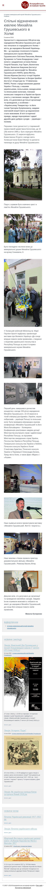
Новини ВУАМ (11, 811)
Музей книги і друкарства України (22, 847)
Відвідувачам (11, 622)
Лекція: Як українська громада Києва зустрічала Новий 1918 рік (20, 793)
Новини (6, 16)
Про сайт (39, 887)
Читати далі (7, 725)
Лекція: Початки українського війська (20, 830)
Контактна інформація (23, 889)
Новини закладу (13, 639)
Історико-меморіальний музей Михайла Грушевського (22, 14)
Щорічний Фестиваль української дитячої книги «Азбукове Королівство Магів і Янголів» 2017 (22, 842)
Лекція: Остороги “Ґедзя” (15, 731)
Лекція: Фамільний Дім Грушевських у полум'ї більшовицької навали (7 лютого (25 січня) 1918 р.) (21, 647)
